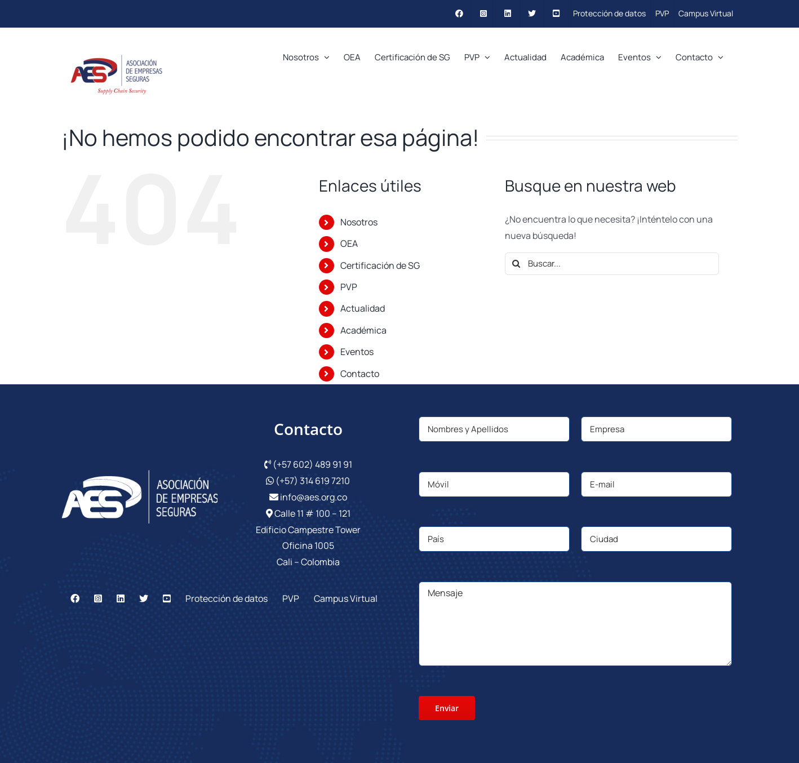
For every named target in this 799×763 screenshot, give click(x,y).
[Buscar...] (612, 263)
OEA (349, 243)
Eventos (357, 351)
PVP (348, 287)
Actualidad (362, 308)
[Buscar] (516, 263)
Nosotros (359, 222)
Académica (363, 330)
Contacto (359, 373)
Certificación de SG (380, 265)
